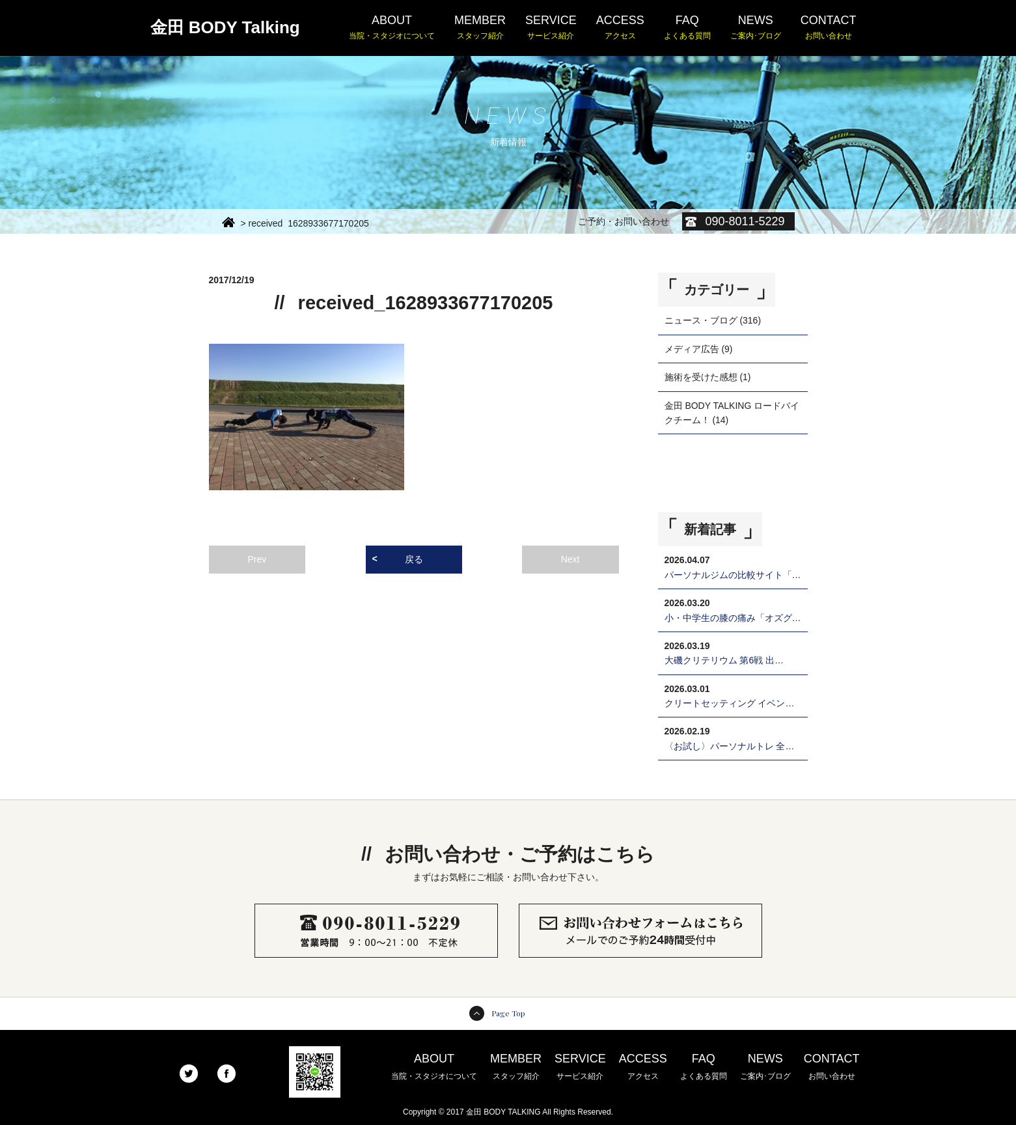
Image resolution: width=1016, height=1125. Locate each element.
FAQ (687, 28)
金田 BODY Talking (225, 27)
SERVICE (551, 28)
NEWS (755, 28)
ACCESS (620, 28)
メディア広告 (692, 349)
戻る (414, 559)
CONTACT (829, 28)
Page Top (508, 1013)
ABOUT (392, 28)
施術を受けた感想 (701, 377)
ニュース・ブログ (701, 320)
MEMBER (480, 28)
